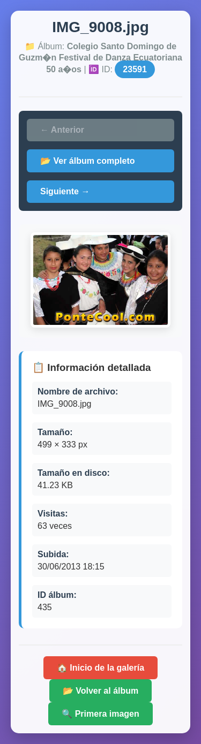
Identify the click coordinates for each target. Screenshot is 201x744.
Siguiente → (65, 191)
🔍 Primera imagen (100, 713)
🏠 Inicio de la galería (100, 667)
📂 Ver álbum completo (87, 160)
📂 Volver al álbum (101, 690)
